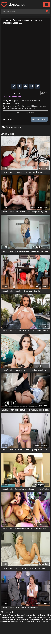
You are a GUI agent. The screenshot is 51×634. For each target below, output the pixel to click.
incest (28, 106)
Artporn (15, 100)
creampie (31, 108)
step (15, 106)
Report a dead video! (12, 97)
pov (24, 108)
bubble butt (9, 108)
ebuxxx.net (16, 4)
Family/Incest (25, 100)
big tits (35, 106)
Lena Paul (15, 103)
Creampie (36, 100)
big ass (43, 106)
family (21, 106)
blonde (18, 108)
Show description (25, 112)
